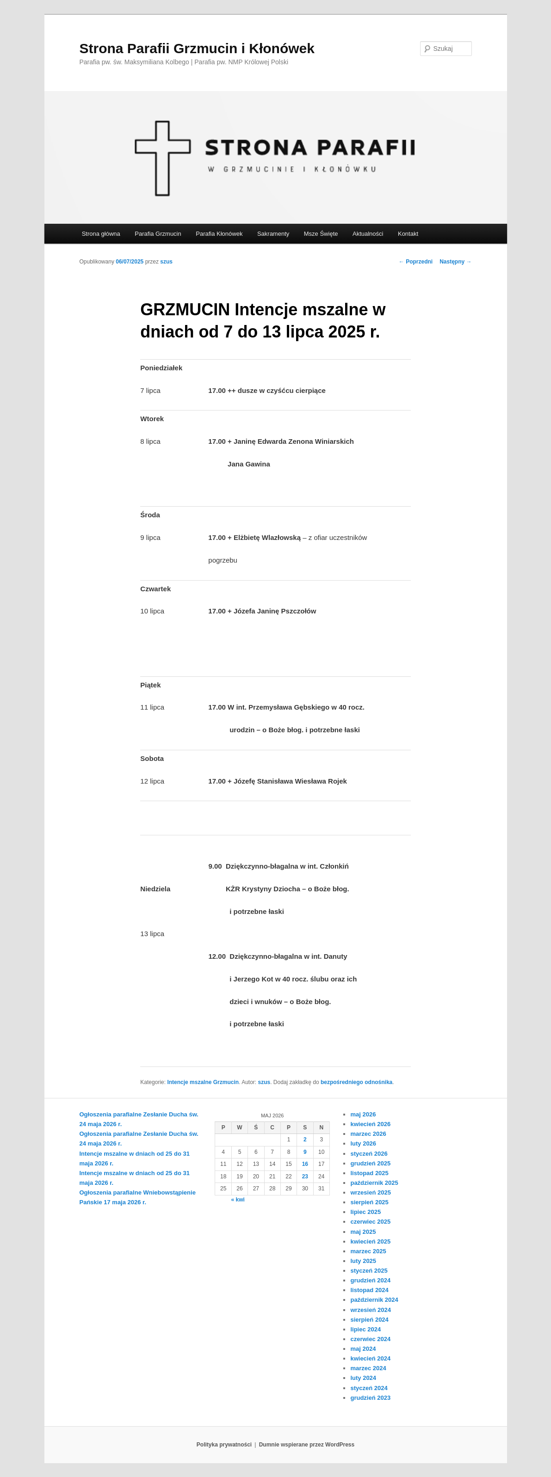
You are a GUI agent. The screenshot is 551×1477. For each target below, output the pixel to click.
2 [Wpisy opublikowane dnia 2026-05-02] (305, 1139)
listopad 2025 (369, 1173)
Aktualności (368, 233)
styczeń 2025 (368, 1270)
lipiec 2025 (365, 1211)
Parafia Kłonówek (219, 233)
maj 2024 (363, 1348)
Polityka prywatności (224, 1444)
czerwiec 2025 (370, 1221)
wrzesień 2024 (370, 1309)
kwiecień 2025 (370, 1241)
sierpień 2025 (369, 1202)
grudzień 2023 (370, 1397)
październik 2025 (374, 1182)
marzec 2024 (368, 1368)
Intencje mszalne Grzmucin (203, 1082)
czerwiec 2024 (370, 1339)
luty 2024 (363, 1377)
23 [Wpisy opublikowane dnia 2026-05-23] (305, 1176)
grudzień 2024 (370, 1280)
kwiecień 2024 (370, 1358)
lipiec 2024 (365, 1329)
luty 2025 (363, 1260)
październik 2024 (374, 1299)
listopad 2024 (369, 1290)
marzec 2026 (368, 1133)
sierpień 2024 (369, 1319)
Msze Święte (321, 233)
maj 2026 (363, 1114)
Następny (455, 261)
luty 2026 (363, 1143)
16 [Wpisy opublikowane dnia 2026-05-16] (305, 1164)
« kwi (237, 1199)
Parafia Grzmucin (158, 233)
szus (166, 261)
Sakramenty (273, 233)
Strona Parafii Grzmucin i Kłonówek (197, 48)
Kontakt (408, 233)
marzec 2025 (368, 1251)
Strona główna (101, 233)
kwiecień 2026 (370, 1124)
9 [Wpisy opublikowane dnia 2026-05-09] (305, 1152)
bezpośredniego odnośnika (356, 1082)
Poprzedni (416, 261)
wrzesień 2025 (370, 1192)
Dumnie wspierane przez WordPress (307, 1444)
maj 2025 (363, 1231)
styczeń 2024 (368, 1388)
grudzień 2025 (370, 1163)
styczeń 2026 (368, 1153)
